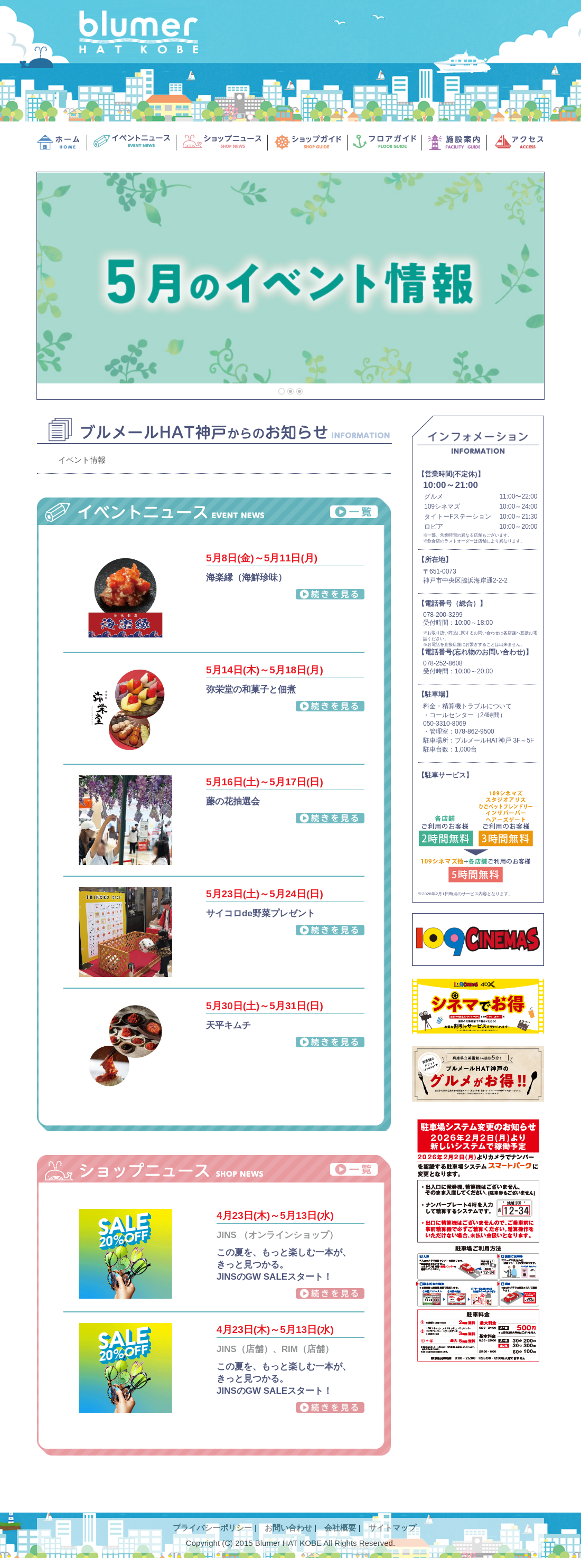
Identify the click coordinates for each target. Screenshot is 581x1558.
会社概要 (340, 1527)
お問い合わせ (288, 1527)
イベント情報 (82, 459)
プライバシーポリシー (212, 1527)
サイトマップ (392, 1527)
